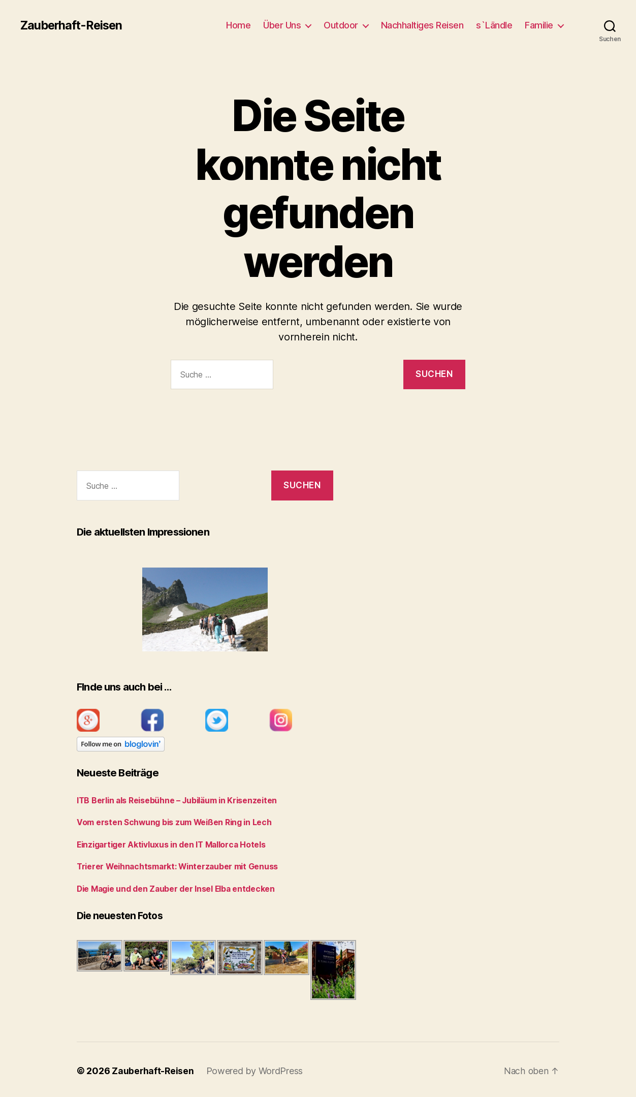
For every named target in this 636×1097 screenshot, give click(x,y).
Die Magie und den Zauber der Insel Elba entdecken (171, 886)
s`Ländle (494, 25)
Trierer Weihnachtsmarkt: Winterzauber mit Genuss (174, 864)
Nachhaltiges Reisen (422, 25)
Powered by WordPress (255, 1068)
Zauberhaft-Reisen (72, 25)
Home (238, 25)
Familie (539, 25)
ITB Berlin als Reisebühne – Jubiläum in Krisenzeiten (172, 800)
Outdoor (341, 25)
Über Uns (282, 25)
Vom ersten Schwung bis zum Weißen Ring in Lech (169, 821)
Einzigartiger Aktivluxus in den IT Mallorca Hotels (168, 843)
